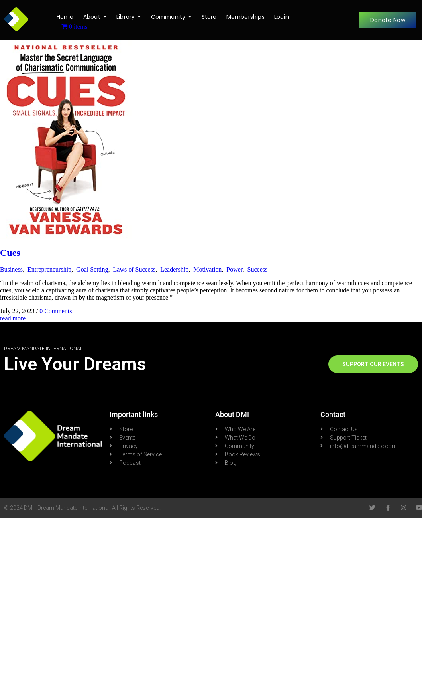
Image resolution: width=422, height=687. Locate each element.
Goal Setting (92, 269)
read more (13, 318)
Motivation (207, 269)
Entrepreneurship (49, 269)
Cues (10, 252)
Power (234, 269)
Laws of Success (134, 269)
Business (11, 269)
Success (257, 269)
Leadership (174, 269)
